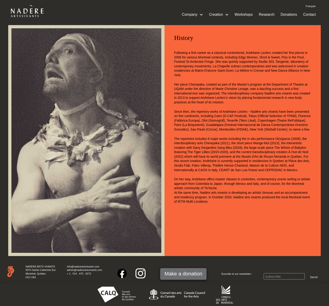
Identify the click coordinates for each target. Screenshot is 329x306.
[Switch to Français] (310, 6)
